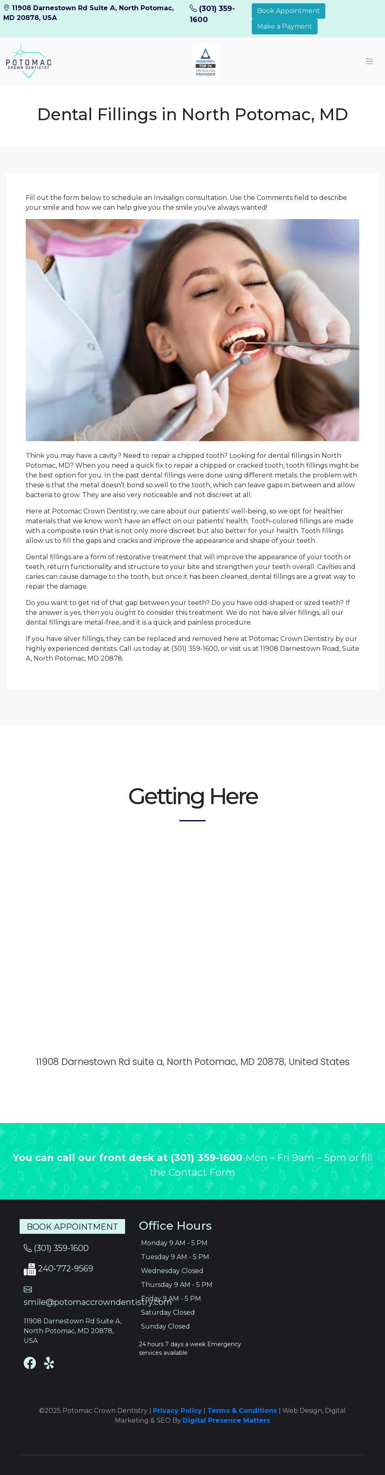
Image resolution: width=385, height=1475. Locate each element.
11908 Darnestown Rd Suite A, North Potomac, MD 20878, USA (72, 1331)
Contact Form (201, 1172)
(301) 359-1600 (207, 1157)
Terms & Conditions (242, 1410)
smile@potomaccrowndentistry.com (98, 1302)
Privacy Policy (177, 1410)
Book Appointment (288, 11)
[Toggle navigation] (369, 61)
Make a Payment (284, 26)
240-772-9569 (65, 1268)
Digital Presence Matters (226, 1420)
